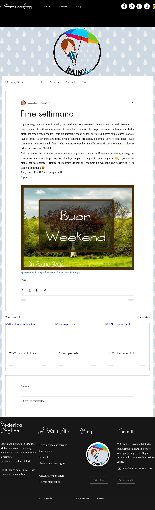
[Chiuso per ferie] (77, 335)
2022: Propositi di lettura (24, 353)
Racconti (70, 82)
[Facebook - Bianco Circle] (124, 6)
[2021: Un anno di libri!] (127, 335)
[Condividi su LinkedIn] (37, 290)
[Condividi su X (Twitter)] (29, 290)
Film (41, 82)
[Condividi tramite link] (44, 290)
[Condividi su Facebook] (22, 290)
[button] (26, 6)
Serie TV (54, 82)
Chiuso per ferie (68, 353)
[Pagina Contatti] (126, 480)
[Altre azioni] (132, 103)
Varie (84, 82)
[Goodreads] (139, 6)
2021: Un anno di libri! (123, 353)
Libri (31, 82)
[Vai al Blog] (99, 480)
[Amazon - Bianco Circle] (147, 6)
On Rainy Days (14, 82)
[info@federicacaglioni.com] (135, 468)
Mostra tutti (145, 317)
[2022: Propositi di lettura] (28, 335)
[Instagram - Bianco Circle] (132, 6)
